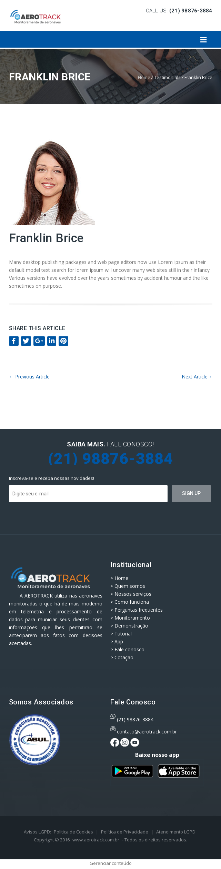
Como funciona (131, 602)
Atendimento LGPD (175, 832)
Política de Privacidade (124, 832)
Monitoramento (132, 617)
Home (144, 77)
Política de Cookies (73, 832)
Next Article (197, 376)
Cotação (123, 657)
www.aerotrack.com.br (95, 840)
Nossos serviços (132, 594)
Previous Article (29, 376)
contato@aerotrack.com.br (147, 731)
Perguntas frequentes (138, 609)
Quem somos (129, 586)
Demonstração (131, 625)
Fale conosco (129, 649)
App (118, 641)
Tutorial (123, 633)
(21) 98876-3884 (135, 719)
